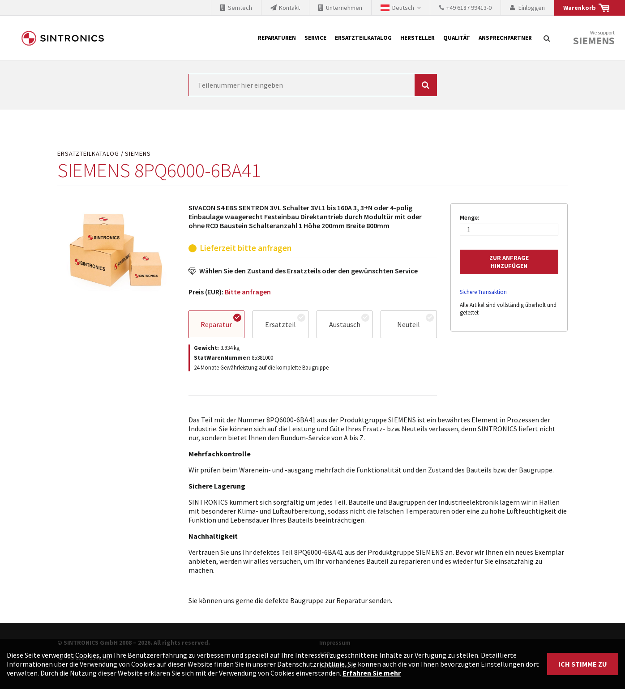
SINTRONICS (63, 38)
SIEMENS (138, 153)
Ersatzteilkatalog (363, 38)
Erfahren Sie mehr (371, 672)
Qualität (456, 38)
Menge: (469, 217)
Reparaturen (277, 38)
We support (594, 38)
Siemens (594, 40)
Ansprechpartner (505, 38)
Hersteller (417, 38)
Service (315, 38)
